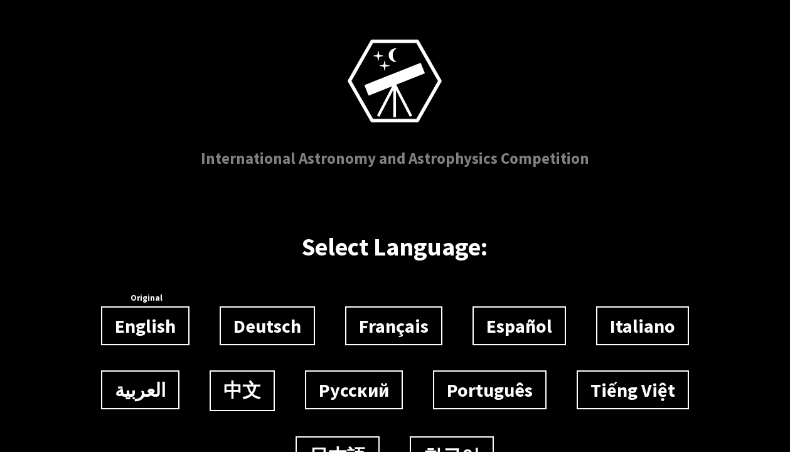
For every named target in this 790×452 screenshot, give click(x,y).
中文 (242, 390)
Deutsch (267, 326)
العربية (140, 390)
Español (519, 326)
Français (394, 326)
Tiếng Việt (632, 390)
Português (490, 390)
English (145, 322)
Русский (354, 390)
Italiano (642, 326)
